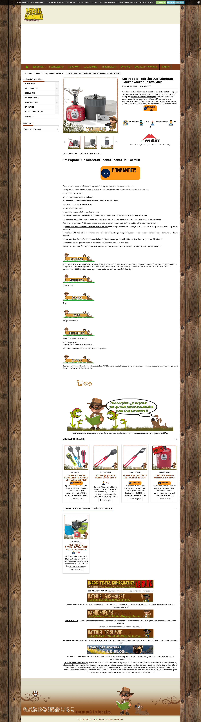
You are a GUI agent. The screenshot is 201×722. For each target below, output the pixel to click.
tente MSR (126, 659)
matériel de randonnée (143, 591)
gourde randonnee (121, 667)
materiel (120, 604)
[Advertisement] (100, 44)
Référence (127, 86)
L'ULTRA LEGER (56, 67)
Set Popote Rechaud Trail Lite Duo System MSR (164, 547)
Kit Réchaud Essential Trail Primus (135, 547)
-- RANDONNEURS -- (33, 79)
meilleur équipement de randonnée (117, 627)
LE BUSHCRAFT (109, 67)
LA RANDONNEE (90, 67)
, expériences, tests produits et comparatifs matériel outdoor (106, 656)
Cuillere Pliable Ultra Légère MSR (105, 476)
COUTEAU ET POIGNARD (146, 67)
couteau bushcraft (159, 604)
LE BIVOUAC (73, 67)
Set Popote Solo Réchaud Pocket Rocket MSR (105, 547)
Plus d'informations (175, 2)
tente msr (163, 665)
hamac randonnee (162, 620)
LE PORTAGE (38, 67)
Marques (28, 123)
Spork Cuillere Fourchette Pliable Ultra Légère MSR (76, 478)
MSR (149, 86)
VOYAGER (29, 116)
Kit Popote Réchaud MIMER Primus (76, 546)
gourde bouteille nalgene (158, 656)
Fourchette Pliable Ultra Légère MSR (135, 476)
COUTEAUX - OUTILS (34, 111)
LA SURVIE (125, 67)
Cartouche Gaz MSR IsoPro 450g (164, 476)
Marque (143, 86)
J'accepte (161, 2)
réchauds (91, 433)
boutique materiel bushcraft (156, 662)
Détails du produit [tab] (90, 153)
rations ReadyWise (145, 672)
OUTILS (165, 67)
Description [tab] (70, 153)
